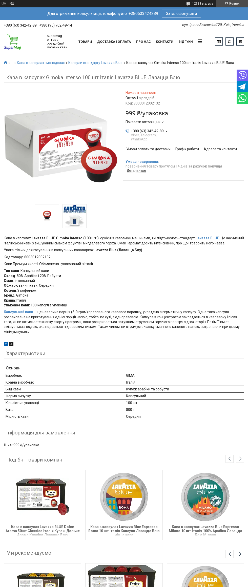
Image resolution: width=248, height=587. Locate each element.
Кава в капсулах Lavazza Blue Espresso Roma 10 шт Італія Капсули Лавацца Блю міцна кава (124, 530)
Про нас (143, 42)
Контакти (164, 42)
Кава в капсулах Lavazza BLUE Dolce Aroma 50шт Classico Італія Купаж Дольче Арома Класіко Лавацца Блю (43, 530)
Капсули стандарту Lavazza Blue (95, 63)
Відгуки (185, 42)
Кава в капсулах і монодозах (41, 63)
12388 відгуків (202, 3)
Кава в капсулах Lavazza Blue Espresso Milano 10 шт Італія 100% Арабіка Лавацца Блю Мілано (205, 530)
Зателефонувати (181, 13)
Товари (85, 42)
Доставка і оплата (114, 42)
